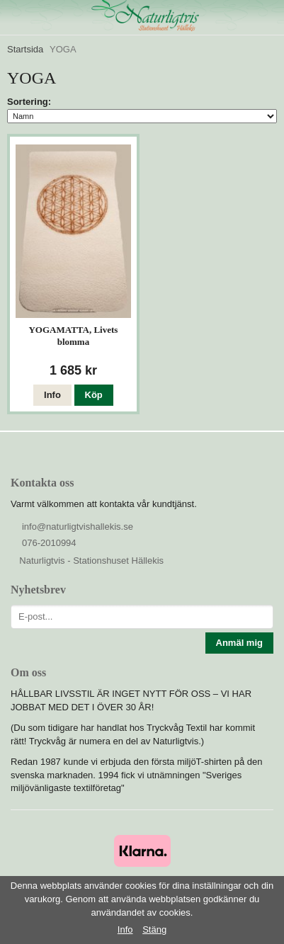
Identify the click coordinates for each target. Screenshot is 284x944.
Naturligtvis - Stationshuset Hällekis (91, 560)
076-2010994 (49, 543)
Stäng (154, 929)
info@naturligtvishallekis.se (77, 526)
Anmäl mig (239, 642)
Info (52, 394)
